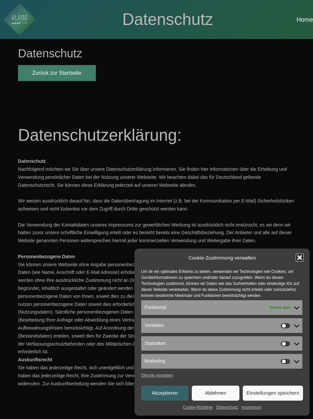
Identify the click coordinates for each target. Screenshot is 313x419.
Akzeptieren (165, 393)
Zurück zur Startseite (57, 73)
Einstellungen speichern (272, 393)
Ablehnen (215, 393)
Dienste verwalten (157, 375)
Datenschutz (227, 407)
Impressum (251, 407)
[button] (299, 257)
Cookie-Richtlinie (198, 407)
